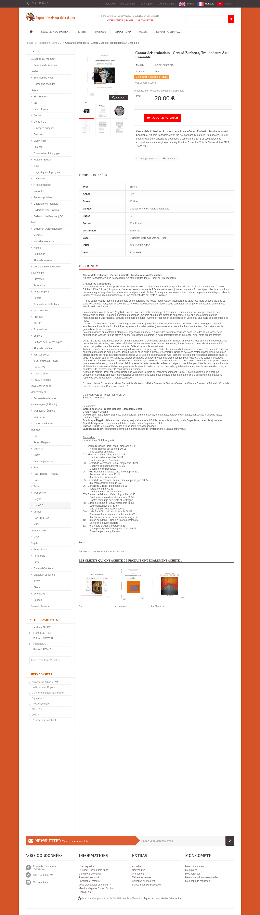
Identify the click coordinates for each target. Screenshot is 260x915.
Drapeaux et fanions (44, 574)
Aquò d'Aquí (38, 698)
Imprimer (171, 158)
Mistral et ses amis (43, 241)
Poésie (37, 298)
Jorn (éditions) (41, 354)
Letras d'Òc (39, 367)
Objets (143, 31)
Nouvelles (38, 191)
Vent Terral (39, 417)
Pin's (36, 562)
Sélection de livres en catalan (44, 68)
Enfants (37, 147)
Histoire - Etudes (42, 159)
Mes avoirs (191, 870)
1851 (36, 166)
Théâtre (37, 323)
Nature (37, 247)
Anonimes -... (122, 606)
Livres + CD (39, 121)
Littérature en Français (45, 203)
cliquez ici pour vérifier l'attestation (162, 898)
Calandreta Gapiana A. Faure (48, 692)
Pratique (38, 316)
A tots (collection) (42, 184)
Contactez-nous (167, 3)
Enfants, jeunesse (43, 461)
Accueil (30, 42)
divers (36, 581)
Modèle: (140, 65)
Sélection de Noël (43, 77)
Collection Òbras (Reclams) (48, 228)
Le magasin (147, 3)
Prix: (138, 96)
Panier (130, 20)
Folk (35, 467)
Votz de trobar (41, 310)
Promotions (138, 873)
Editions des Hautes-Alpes (47, 342)
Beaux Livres (40, 109)
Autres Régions (41, 442)
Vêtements (39, 593)
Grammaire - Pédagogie (46, 153)
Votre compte (115, 20)
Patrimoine (39, 254)
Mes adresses (192, 873)
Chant (36, 455)
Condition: (141, 71)
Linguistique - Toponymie (47, 172)
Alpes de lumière (42, 260)
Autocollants (40, 549)
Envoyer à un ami (149, 158)
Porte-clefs (39, 555)
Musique (100, 31)
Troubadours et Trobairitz (47, 304)
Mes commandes (194, 866)
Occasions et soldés (44, 84)
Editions (37, 335)
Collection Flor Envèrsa (46, 210)
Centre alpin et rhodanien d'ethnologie (46, 269)
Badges (37, 600)
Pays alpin (39, 285)
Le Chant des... (159, 606)
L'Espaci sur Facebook (44, 720)
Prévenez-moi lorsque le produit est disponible (159, 90)
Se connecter (145, 20)
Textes (37, 486)
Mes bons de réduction (197, 881)
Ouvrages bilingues (43, 128)
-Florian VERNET (41, 632)
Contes (37, 115)
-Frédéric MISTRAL (43, 638)
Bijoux (36, 587)
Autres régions (41, 291)
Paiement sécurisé (89, 877)
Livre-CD (56, 42)
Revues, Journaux (168, 31)
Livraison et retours (89, 881)
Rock (36, 480)
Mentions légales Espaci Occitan (96, 888)
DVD (36, 536)
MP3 (36, 524)
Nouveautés (138, 870)
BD (35, 102)
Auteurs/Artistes (43, 620)
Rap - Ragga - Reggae (45, 473)
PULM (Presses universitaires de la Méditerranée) (41, 386)
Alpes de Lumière (43, 348)
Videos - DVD (123, 31)
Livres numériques (43, 423)
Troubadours (40, 329)
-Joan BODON (40, 643)
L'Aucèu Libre (40, 373)
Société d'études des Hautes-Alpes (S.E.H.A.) (44, 401)
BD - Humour (40, 96)
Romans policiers (42, 197)
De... (81, 606)
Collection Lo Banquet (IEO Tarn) (47, 219)
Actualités (110, 3)
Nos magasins (86, 866)
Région (37, 499)
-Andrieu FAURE (41, 627)
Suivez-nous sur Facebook (146, 884)
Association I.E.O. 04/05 (45, 681)
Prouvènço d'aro (41, 703)
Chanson (38, 448)
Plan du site (85, 892)
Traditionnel (39, 492)
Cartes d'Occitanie (43, 568)
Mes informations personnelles (201, 877)
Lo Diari (36, 714)
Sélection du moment (55, 31)
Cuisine (37, 134)
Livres (82, 31)
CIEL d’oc (37, 709)
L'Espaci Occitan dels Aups (93, 870)
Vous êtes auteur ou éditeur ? (95, 884)
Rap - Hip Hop (41, 518)
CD (35, 436)
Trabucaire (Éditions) (44, 410)
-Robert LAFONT (41, 649)
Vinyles (37, 511)
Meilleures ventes (141, 877)
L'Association (128, 3)
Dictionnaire (40, 140)
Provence (38, 279)
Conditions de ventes (90, 873)
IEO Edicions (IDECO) (45, 361)
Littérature (38, 178)
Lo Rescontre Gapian (43, 687)
